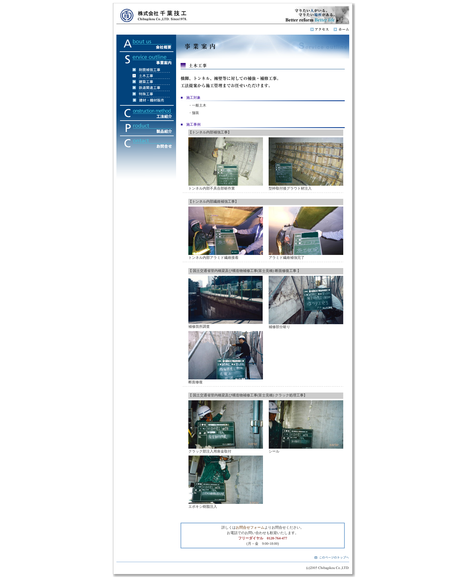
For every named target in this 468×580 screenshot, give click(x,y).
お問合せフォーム (250, 527)
